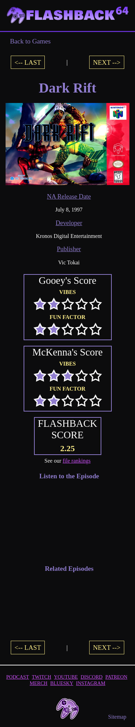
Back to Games (30, 41)
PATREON (116, 677)
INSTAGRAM (90, 683)
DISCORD (91, 677)
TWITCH (41, 677)
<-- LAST (28, 62)
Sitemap (117, 717)
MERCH (39, 683)
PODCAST (17, 677)
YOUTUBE (66, 677)
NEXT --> (106, 62)
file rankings (77, 461)
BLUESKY (61, 683)
